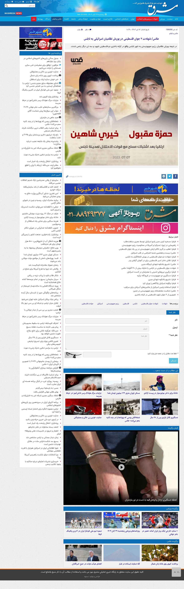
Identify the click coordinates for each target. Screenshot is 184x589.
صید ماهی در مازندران (49, 117)
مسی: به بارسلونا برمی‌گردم (47, 388)
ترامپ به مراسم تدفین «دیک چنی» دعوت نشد (42, 156)
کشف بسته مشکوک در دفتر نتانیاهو (43, 427)
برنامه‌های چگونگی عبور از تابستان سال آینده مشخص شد (41, 294)
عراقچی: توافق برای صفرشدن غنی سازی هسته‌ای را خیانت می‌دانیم (43, 67)
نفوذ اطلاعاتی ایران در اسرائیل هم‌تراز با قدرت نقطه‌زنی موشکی (41, 449)
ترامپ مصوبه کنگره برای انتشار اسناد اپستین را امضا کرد (41, 410)
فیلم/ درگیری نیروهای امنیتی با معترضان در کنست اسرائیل (151, 272)
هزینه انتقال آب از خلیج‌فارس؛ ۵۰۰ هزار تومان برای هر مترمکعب (43, 243)
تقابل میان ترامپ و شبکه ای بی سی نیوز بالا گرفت (41, 305)
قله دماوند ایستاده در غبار (129, 572)
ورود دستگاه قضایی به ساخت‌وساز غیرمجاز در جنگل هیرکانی (41, 287)
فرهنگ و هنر (82, 19)
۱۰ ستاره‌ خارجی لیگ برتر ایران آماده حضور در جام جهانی (160, 539)
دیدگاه (47, 19)
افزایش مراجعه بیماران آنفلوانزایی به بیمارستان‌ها (45, 369)
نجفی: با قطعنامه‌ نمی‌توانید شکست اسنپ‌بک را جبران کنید (41, 208)
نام (176, 320)
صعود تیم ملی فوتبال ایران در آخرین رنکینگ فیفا (84, 539)
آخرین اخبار (56, 175)
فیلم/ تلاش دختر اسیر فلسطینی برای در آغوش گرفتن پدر (152, 260)
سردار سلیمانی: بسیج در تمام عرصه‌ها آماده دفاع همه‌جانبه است (41, 281)
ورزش (162, 19)
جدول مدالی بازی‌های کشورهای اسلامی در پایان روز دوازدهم (42, 60)
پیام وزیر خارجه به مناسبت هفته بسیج (42, 327)
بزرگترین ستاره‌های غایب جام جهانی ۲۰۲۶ (41, 107)
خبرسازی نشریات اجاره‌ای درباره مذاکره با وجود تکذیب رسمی (43, 463)
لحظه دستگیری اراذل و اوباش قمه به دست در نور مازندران (151, 504)
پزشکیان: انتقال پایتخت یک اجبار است (42, 161)
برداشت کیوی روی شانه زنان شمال (164, 572)
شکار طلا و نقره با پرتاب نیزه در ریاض (42, 275)
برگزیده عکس (172, 547)
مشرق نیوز (156, 7)
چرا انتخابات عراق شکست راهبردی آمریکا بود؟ (43, 456)
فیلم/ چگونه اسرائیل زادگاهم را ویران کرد (159, 283)
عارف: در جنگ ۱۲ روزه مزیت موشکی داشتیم (40, 213)
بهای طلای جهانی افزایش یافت (46, 391)
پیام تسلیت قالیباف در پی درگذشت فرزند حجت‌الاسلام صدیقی (43, 376)
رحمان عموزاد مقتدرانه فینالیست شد (43, 265)
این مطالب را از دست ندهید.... (165, 370)
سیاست (169, 19)
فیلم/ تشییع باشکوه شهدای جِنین (162, 279)
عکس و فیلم (56, 19)
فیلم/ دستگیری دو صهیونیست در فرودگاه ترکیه (156, 275)
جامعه (73, 19)
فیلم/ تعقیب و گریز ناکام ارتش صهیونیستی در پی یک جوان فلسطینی (147, 249)
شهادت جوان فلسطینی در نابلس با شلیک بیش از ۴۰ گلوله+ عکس (148, 268)
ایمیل (175, 327)
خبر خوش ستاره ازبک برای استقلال (44, 79)
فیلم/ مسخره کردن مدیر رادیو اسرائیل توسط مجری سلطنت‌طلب (150, 241)
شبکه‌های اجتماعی (121, 19)
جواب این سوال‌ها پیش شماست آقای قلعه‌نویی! (44, 112)
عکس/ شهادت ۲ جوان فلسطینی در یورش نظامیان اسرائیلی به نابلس (121, 39)
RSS (36, 2)
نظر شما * (173, 335)
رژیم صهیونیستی (113, 303)
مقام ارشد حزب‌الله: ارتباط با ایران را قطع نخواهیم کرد (43, 167)
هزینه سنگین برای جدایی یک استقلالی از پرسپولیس (43, 223)
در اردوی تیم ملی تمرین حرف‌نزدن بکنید (42, 419)
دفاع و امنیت (108, 19)
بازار (33, 19)
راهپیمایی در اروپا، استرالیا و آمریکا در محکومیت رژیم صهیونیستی (149, 245)
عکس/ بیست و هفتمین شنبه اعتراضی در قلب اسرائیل (153, 253)
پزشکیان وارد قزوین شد (48, 96)
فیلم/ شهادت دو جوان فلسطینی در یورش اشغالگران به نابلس (150, 256)
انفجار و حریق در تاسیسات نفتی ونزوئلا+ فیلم (43, 432)
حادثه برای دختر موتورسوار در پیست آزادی (161, 395)
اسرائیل (100, 303)
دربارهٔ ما (9, 2)
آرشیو (29, 2)
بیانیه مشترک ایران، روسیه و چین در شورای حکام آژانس (42, 202)
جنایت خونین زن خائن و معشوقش (88, 422)
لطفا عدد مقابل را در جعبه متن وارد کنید (163, 353)
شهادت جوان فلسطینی (149, 303)
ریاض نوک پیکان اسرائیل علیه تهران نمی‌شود (39, 299)
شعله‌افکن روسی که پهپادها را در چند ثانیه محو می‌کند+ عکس (123, 423)
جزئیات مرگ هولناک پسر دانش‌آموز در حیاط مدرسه (84, 396)
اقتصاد (66, 19)
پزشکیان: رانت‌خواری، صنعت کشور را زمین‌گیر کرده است (41, 236)
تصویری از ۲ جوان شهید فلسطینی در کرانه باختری (155, 294)
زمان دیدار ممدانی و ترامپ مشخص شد (42, 437)
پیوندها (40, 19)
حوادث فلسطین (87, 303)
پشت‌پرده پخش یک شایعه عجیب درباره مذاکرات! (44, 143)
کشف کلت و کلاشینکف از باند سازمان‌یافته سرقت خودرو (42, 188)
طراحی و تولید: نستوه (92, 585)
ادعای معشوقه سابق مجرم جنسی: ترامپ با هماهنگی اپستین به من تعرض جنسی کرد (42, 85)
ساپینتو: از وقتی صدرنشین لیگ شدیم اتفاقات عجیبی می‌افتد (41, 182)
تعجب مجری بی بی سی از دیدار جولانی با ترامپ (42, 311)
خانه (176, 19)
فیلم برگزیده (173, 432)
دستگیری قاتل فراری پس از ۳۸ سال (164, 422)
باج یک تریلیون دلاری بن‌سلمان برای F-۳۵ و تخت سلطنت (41, 136)
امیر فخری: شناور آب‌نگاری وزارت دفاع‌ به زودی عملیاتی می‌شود (43, 195)
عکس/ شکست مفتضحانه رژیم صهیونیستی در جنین (154, 290)
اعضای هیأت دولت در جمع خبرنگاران (87, 572)
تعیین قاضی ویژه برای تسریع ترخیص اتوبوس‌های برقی (44, 343)
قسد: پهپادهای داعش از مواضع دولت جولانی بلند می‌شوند (41, 260)
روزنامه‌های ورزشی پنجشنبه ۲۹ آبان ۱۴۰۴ (123, 537)
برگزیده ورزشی (172, 512)
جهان (133, 19)
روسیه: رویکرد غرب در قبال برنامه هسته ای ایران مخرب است (42, 383)
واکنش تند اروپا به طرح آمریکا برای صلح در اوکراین (42, 270)
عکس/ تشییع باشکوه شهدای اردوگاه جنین (158, 264)
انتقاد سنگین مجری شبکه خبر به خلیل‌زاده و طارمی (41, 149)
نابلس (135, 303)
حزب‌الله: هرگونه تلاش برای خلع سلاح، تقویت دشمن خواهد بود (43, 332)
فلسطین (126, 303)
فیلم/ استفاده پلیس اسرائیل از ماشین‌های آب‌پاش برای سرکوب (150, 287)
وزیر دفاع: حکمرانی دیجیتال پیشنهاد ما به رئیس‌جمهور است (42, 249)
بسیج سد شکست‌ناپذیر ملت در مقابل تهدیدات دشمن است (44, 443)
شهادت (164, 303)
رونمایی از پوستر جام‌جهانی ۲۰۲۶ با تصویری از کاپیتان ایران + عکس (41, 363)
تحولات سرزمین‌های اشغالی (147, 19)
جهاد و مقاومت (95, 19)
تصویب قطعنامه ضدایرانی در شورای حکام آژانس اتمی (42, 229)
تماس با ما (19, 2)
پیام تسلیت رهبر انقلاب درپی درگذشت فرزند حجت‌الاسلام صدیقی (41, 129)
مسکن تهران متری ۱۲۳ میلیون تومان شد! (123, 395)
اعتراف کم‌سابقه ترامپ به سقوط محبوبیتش (40, 323)
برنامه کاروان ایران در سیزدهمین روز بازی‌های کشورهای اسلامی (41, 404)
